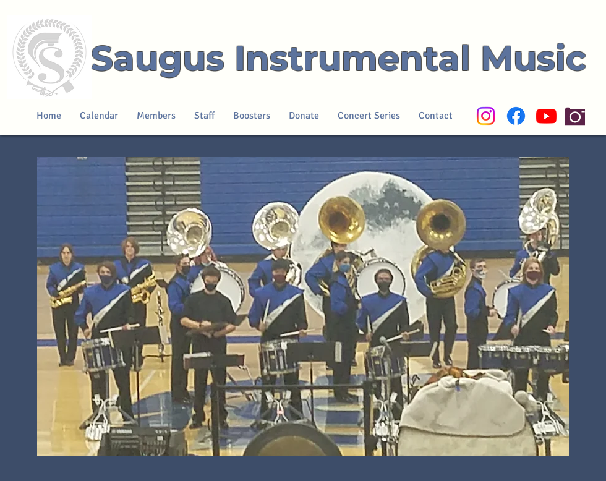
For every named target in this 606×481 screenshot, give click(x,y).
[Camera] (575, 115)
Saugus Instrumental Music (338, 58)
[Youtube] (546, 116)
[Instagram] (486, 116)
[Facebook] (516, 116)
